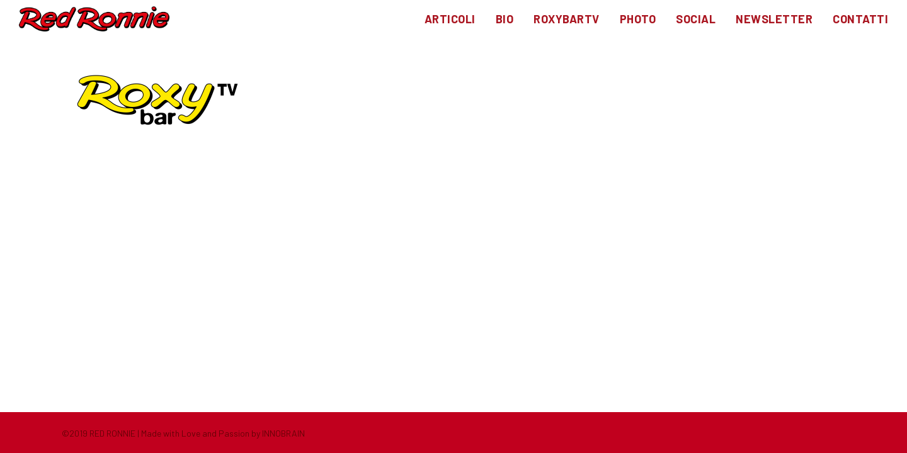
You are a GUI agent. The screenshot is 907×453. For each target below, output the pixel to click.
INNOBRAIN (283, 433)
